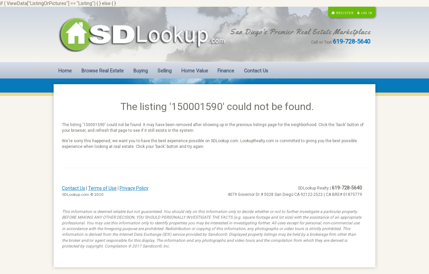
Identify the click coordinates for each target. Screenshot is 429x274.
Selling (165, 71)
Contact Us (256, 71)
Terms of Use (102, 188)
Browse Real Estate (102, 71)
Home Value (194, 71)
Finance (226, 71)
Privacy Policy (134, 188)
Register (345, 13)
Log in (366, 13)
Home (65, 71)
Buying (140, 71)
